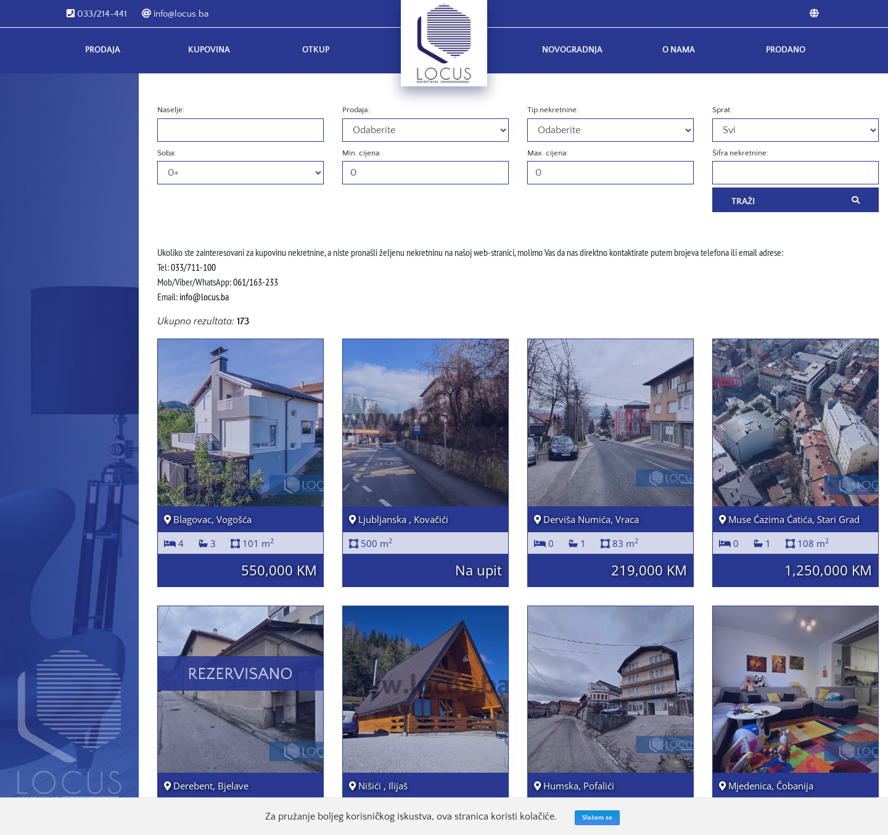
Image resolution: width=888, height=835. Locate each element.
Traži (795, 200)
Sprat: (722, 109)
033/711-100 (193, 267)
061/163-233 (255, 282)
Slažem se (597, 817)
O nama (678, 50)
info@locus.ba (175, 14)
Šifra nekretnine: (740, 153)
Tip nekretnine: (552, 109)
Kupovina (209, 50)
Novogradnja (572, 50)
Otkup (315, 50)
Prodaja (102, 50)
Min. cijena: (361, 153)
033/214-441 (97, 14)
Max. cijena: (547, 153)
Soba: (166, 153)
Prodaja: (355, 109)
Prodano (785, 50)
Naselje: (170, 109)
